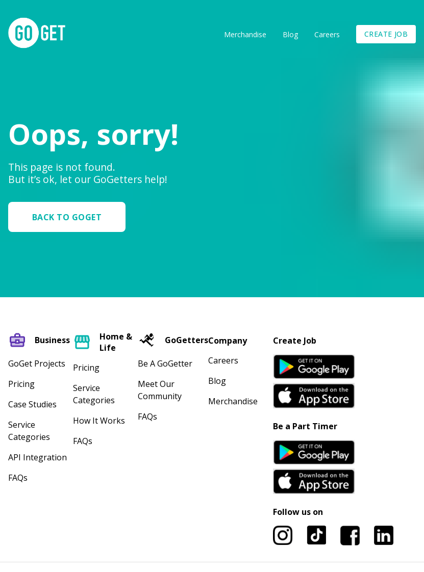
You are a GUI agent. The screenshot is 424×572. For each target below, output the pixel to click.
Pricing (21, 383)
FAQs (18, 477)
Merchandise (245, 34)
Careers (327, 34)
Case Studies (32, 404)
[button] (71, 217)
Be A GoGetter (165, 363)
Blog (290, 34)
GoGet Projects (36, 363)
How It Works (99, 420)
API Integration (37, 457)
